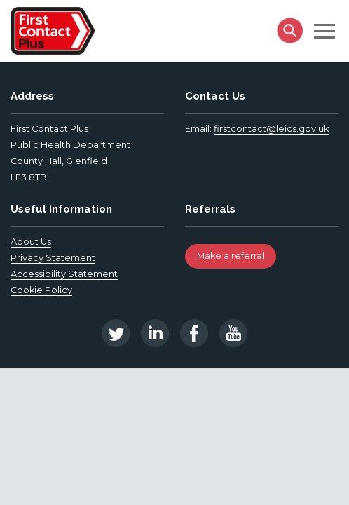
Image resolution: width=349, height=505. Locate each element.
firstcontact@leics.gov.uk (271, 128)
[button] (324, 30)
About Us (31, 241)
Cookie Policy (41, 290)
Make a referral (230, 255)
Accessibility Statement (64, 274)
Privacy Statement (53, 257)
